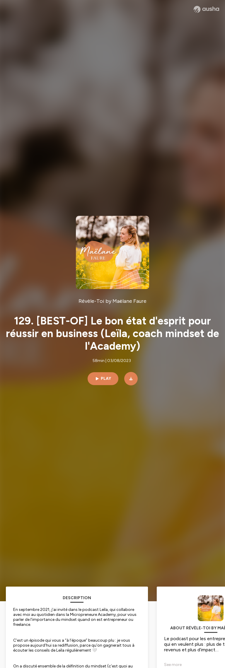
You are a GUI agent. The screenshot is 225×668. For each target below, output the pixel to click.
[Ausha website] (206, 9)
